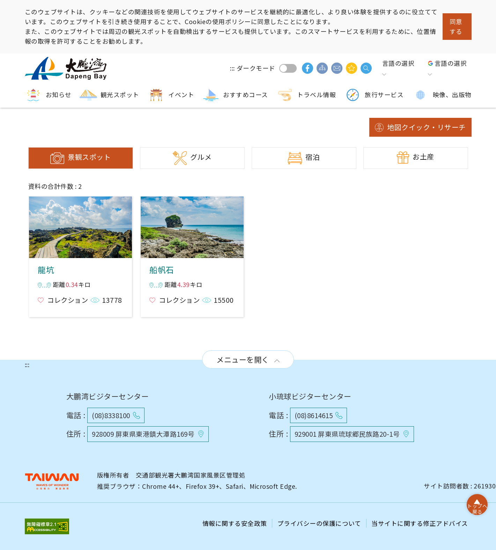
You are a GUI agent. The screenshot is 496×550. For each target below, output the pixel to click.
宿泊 (312, 157)
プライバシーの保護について (320, 523)
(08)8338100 (111, 415)
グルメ (201, 157)
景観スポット (89, 157)
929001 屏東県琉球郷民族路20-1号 (347, 433)
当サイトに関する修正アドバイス (419, 523)
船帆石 (192, 227)
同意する (456, 26)
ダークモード (288, 68)
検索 (366, 68)
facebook (307, 68)
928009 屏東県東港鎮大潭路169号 (143, 433)
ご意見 (336, 68)
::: (232, 68)
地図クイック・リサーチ (426, 127)
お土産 (423, 156)
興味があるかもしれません (351, 68)
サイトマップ (322, 68)
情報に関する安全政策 (235, 523)
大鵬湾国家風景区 (67, 68)
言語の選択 (398, 63)
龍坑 (80, 227)
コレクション (67, 300)
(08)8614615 (314, 415)
